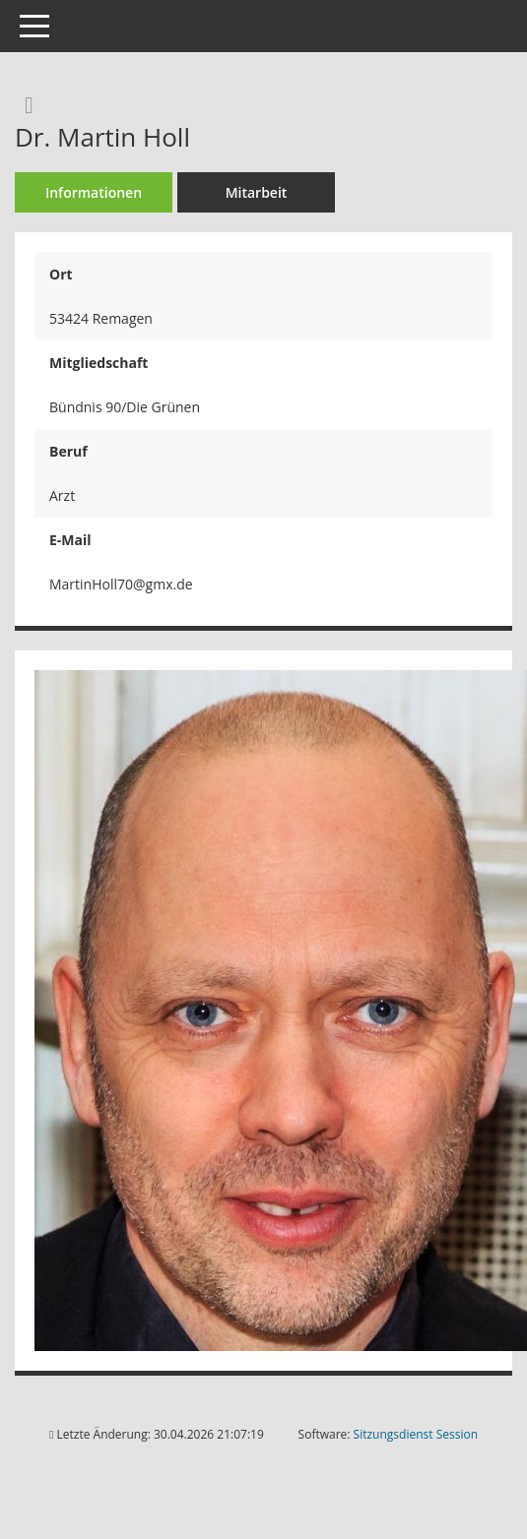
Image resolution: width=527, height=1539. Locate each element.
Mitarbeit (257, 192)
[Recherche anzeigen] (24, 104)
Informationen (93, 192)
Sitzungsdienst (416, 1434)
